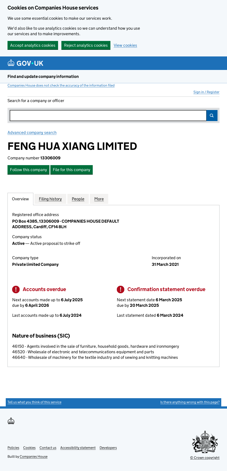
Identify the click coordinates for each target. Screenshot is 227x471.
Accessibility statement (78, 448)
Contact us (48, 448)
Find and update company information (43, 76)
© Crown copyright (204, 458)
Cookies (29, 448)
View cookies (125, 45)
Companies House (33, 456)
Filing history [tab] (50, 198)
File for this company (71, 169)
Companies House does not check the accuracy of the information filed (61, 85)
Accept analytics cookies (32, 45)
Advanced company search (32, 132)
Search (212, 115)
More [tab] (99, 198)
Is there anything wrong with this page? (189, 402)
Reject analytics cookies (86, 45)
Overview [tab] (20, 198)
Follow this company (28, 169)
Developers (108, 448)
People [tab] (78, 198)
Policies (13, 448)
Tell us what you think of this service (34, 402)
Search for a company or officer (36, 100)
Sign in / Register (206, 92)
